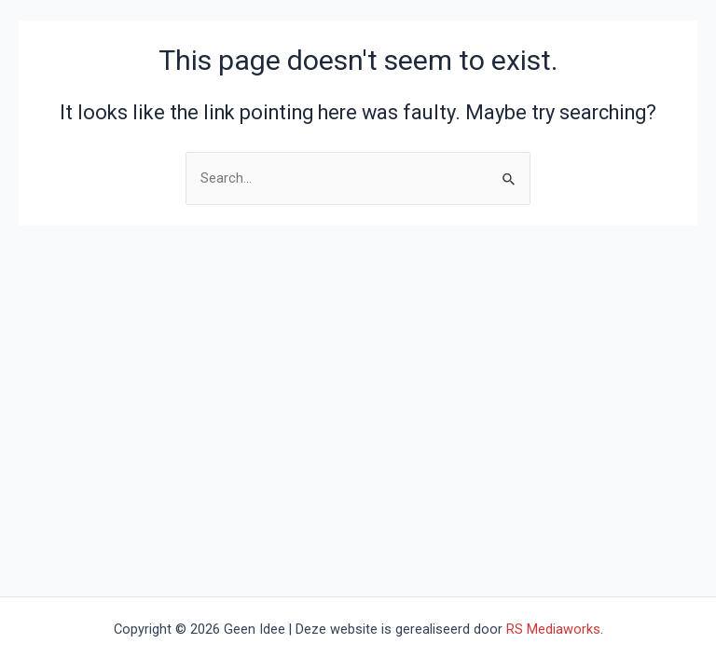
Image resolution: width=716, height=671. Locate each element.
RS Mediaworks (553, 629)
